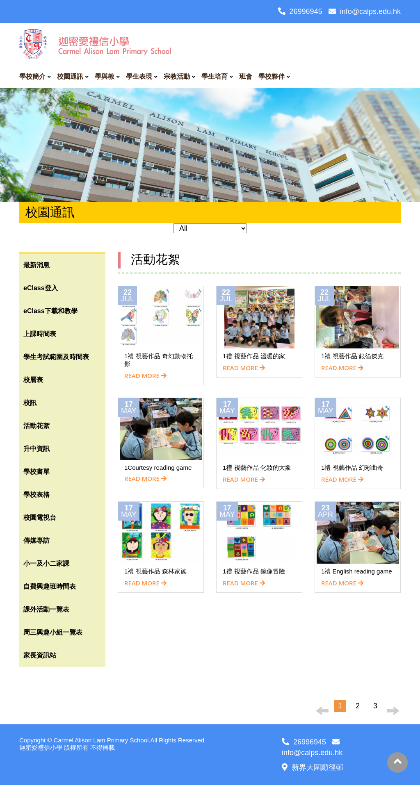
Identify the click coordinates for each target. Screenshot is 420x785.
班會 (245, 76)
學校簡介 (32, 76)
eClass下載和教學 (50, 310)
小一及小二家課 (46, 563)
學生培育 (214, 76)
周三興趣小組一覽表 (52, 632)
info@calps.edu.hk (365, 11)
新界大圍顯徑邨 (312, 767)
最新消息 (36, 265)
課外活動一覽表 (46, 609)
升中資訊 (36, 448)
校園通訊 (70, 76)
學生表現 (139, 76)
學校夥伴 (271, 76)
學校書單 (36, 471)
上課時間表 (39, 333)
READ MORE (145, 375)
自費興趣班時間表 (49, 586)
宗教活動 (177, 76)
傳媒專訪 (36, 540)
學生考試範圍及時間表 (56, 356)
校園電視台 (39, 517)
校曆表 (33, 379)
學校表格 (36, 494)
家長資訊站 (39, 655)
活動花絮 (36, 425)
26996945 (300, 11)
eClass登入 (40, 287)
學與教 (104, 76)
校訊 (30, 402)
